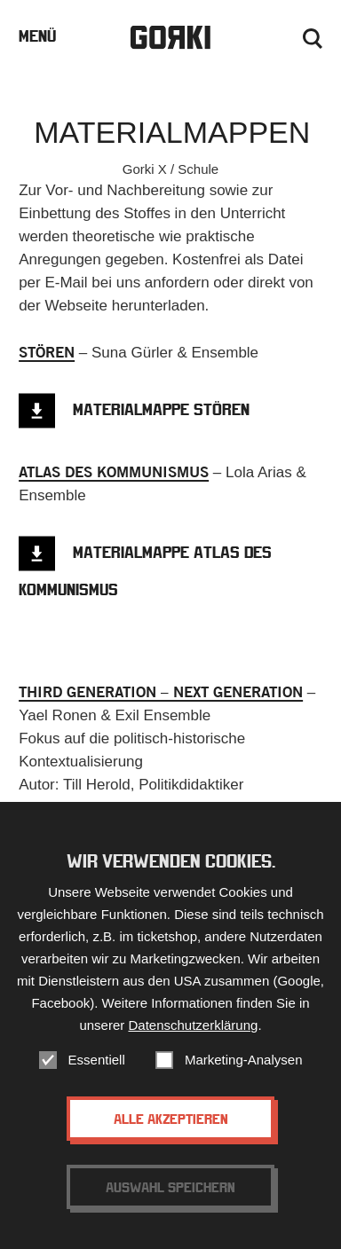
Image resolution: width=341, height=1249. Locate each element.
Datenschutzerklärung (193, 1025)
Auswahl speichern (170, 1187)
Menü (37, 36)
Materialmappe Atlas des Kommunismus (145, 571)
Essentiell (96, 1059)
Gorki (170, 37)
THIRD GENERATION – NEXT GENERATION (161, 691)
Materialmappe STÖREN (161, 409)
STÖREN (47, 351)
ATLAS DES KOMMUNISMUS (114, 471)
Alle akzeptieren (171, 1118)
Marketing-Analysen (244, 1059)
